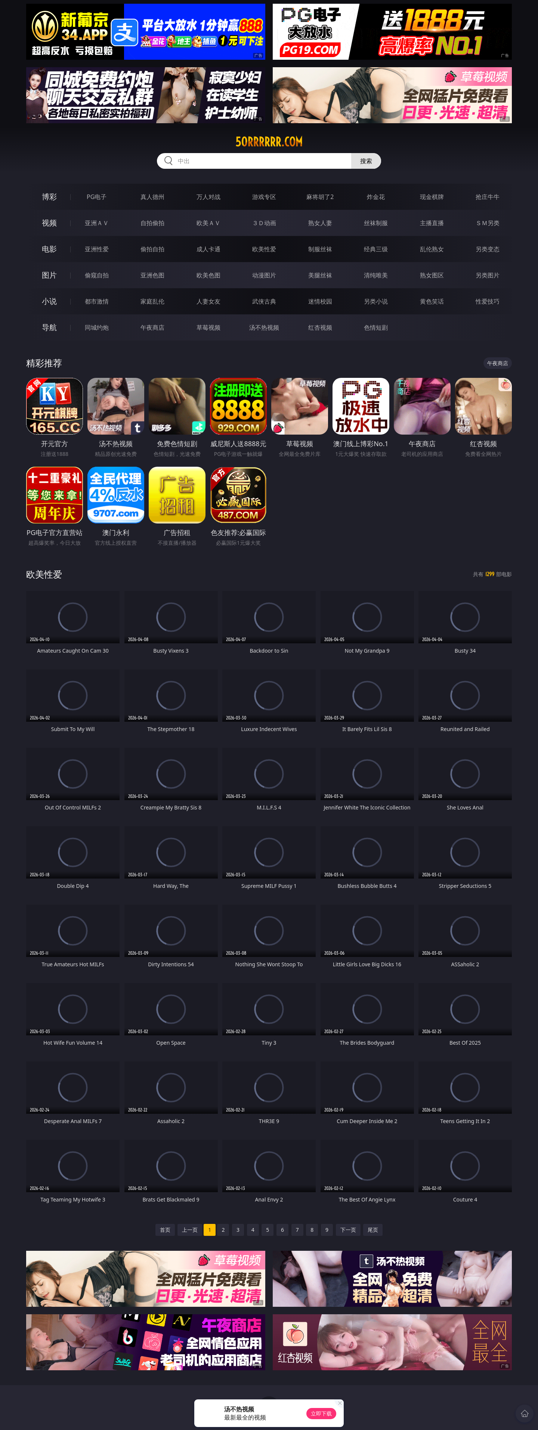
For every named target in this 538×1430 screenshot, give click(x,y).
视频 (49, 223)
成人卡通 (208, 249)
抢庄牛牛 (488, 197)
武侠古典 (264, 301)
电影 (49, 249)
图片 (49, 275)
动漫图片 (264, 275)
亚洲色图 (152, 275)
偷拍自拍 (152, 249)
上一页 (190, 1229)
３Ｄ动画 (264, 223)
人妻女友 (208, 301)
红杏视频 (320, 327)
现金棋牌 (432, 197)
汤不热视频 (264, 327)
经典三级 (376, 249)
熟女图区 (432, 275)
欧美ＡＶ (208, 223)
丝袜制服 (376, 223)
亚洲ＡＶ (97, 223)
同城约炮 (97, 327)
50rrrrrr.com (269, 141)
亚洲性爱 (97, 249)
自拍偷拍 (152, 223)
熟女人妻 (320, 223)
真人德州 (152, 197)
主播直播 (432, 223)
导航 (49, 327)
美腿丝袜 (320, 275)
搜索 (366, 161)
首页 (165, 1229)
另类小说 (376, 301)
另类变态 (488, 249)
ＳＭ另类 (488, 223)
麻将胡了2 (320, 197)
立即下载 (321, 1413)
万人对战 (208, 197)
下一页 (348, 1229)
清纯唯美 (376, 275)
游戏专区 (264, 197)
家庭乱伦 (152, 301)
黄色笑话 (432, 301)
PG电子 (96, 197)
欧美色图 (208, 275)
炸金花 (376, 197)
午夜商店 (152, 327)
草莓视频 (208, 327)
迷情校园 (320, 301)
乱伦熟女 (432, 249)
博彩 (49, 197)
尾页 (373, 1229)
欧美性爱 (264, 249)
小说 (49, 301)
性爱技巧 (488, 301)
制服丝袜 (320, 249)
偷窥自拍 (97, 275)
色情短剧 (376, 327)
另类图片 (488, 275)
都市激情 (97, 301)
